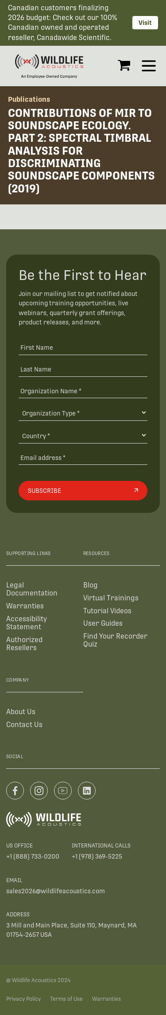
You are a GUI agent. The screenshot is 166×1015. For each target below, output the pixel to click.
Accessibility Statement (26, 623)
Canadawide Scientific (73, 37)
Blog (90, 585)
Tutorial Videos (107, 611)
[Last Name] (83, 369)
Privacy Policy (23, 999)
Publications (29, 99)
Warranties (25, 606)
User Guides (103, 623)
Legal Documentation (32, 589)
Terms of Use (66, 999)
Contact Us (24, 724)
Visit (145, 22)
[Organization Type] (83, 412)
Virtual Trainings (111, 598)
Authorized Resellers (24, 643)
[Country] (83, 435)
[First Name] (83, 347)
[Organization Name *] (83, 391)
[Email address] (83, 457)
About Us (20, 711)
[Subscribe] (83, 490)
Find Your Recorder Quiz (115, 640)
